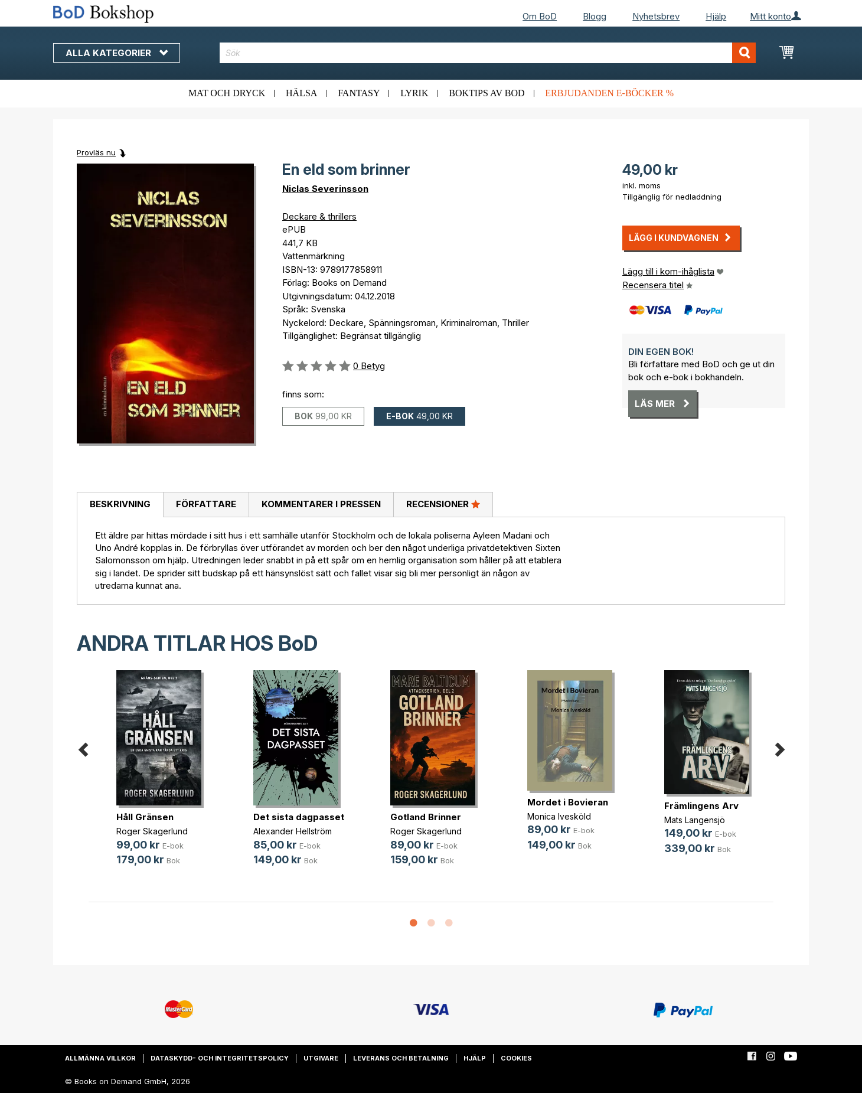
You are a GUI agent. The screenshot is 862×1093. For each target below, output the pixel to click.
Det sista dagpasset (298, 817)
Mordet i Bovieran (567, 802)
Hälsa (301, 93)
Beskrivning (120, 504)
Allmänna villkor (100, 1058)
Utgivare (320, 1058)
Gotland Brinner (425, 817)
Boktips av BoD (486, 93)
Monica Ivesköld (559, 816)
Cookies (516, 1058)
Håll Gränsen (145, 817)
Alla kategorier (117, 52)
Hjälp (716, 16)
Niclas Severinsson (325, 188)
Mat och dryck (226, 93)
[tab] (120, 505)
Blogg (594, 16)
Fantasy (359, 93)
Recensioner (443, 503)
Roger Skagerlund (152, 831)
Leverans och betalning (401, 1058)
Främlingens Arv (701, 805)
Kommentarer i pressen (321, 504)
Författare (206, 504)
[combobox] (488, 53)
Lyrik (414, 93)
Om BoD (540, 16)
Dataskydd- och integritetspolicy (220, 1058)
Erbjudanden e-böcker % (609, 93)
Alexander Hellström (292, 831)
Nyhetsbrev (656, 16)
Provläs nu (96, 152)
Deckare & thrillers (319, 216)
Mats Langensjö (694, 820)
